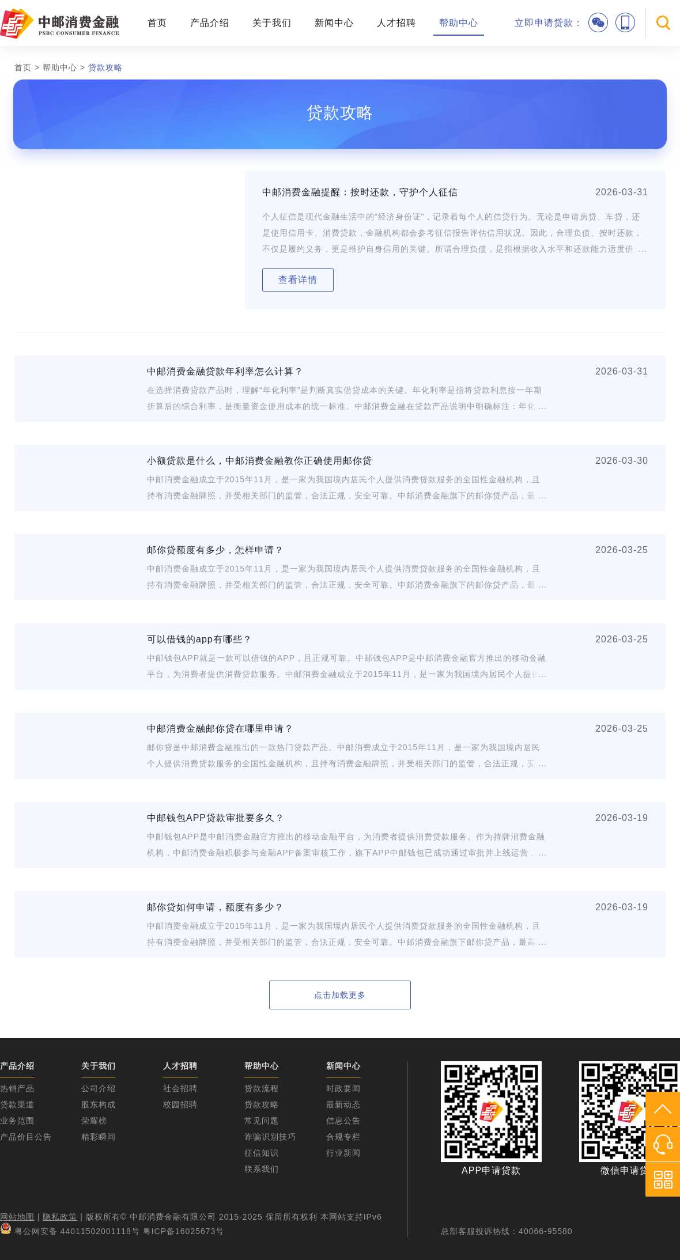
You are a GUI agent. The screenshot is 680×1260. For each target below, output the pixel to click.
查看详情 (298, 280)
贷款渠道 (17, 1104)
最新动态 (343, 1104)
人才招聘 (396, 23)
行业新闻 (343, 1152)
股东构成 (98, 1104)
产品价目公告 (26, 1136)
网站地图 (17, 1216)
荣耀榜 (94, 1120)
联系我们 (261, 1169)
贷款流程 (261, 1088)
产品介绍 (209, 23)
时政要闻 (343, 1088)
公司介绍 (98, 1088)
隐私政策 (60, 1216)
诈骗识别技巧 (270, 1136)
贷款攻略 (105, 67)
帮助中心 (458, 23)
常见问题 (261, 1120)
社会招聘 (180, 1088)
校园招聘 (180, 1104)
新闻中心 (334, 23)
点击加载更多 (340, 995)
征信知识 (261, 1152)
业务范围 (17, 1120)
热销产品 (17, 1088)
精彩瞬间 (98, 1136)
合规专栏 (343, 1136)
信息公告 (343, 1120)
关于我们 (272, 23)
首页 (157, 23)
